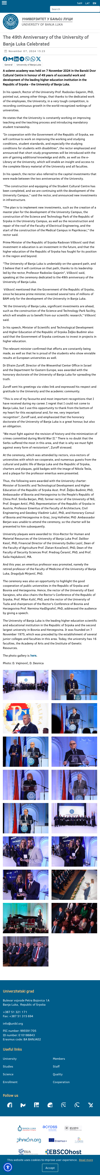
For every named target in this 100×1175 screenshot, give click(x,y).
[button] (8, 1167)
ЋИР (79, 3)
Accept (50, 1168)
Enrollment (5, 1082)
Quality (55, 1074)
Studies (5, 1066)
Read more (86, 1160)
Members (55, 1059)
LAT (87, 3)
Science (5, 1074)
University (5, 1059)
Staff (55, 1066)
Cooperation (55, 1082)
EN (94, 3)
